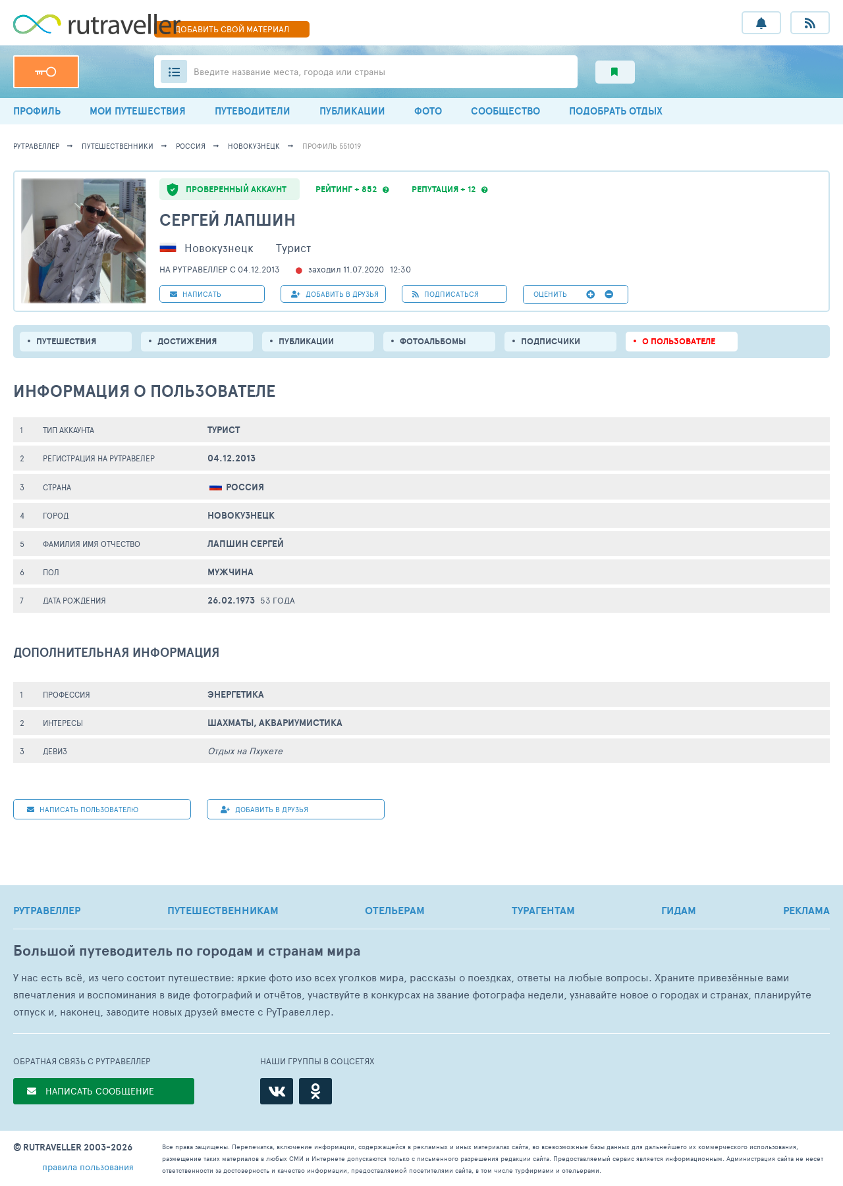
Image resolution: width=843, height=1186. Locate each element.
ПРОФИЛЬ (37, 110)
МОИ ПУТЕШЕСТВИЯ (138, 110)
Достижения (187, 341)
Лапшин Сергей (245, 543)
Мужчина (230, 572)
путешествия (66, 341)
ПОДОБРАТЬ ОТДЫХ (616, 110)
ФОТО (428, 110)
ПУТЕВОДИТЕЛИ (252, 110)
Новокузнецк (254, 146)
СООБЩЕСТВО (505, 110)
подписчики (550, 341)
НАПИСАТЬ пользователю (82, 809)
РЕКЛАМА (806, 910)
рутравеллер (36, 146)
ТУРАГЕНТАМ (543, 910)
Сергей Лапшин (227, 219)
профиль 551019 (331, 146)
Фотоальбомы (433, 341)
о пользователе (678, 341)
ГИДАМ (678, 910)
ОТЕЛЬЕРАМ (395, 910)
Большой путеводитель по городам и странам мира (186, 950)
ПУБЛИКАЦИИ (352, 110)
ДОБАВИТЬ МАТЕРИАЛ (232, 29)
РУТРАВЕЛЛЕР (46, 910)
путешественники (117, 146)
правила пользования (88, 1166)
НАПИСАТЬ (195, 294)
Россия (190, 146)
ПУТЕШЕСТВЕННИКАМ (223, 910)
